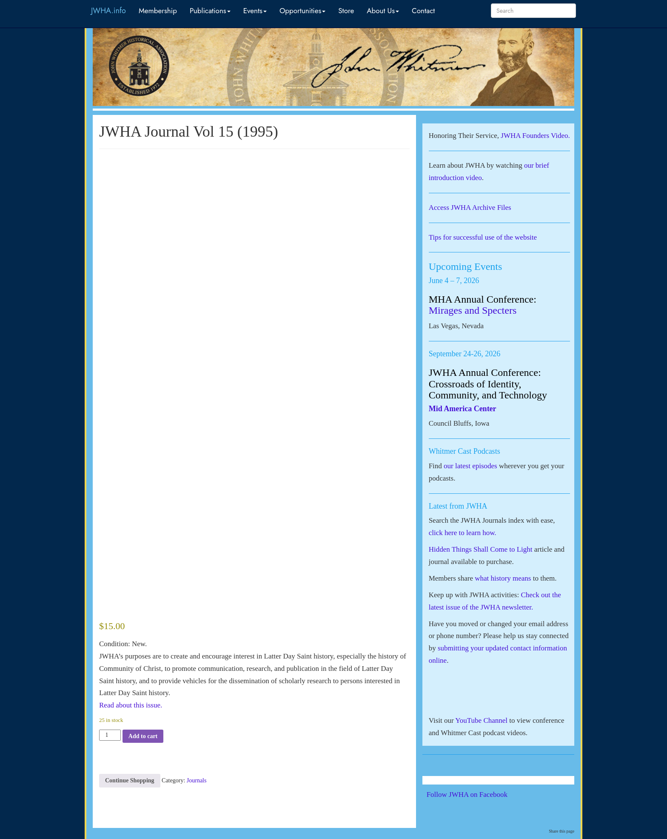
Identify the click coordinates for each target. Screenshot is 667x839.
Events (255, 11)
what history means (503, 578)
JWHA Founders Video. (535, 136)
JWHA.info (108, 10)
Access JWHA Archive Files (470, 207)
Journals (197, 780)
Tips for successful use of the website (483, 237)
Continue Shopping (129, 780)
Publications (210, 11)
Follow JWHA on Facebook (479, 794)
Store (346, 11)
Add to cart (142, 736)
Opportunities (302, 11)
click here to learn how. (462, 533)
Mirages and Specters (473, 310)
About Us (383, 11)
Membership (158, 11)
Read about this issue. (130, 705)
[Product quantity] (110, 735)
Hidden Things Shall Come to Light (481, 549)
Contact (423, 11)
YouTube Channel (481, 720)
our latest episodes (470, 466)
